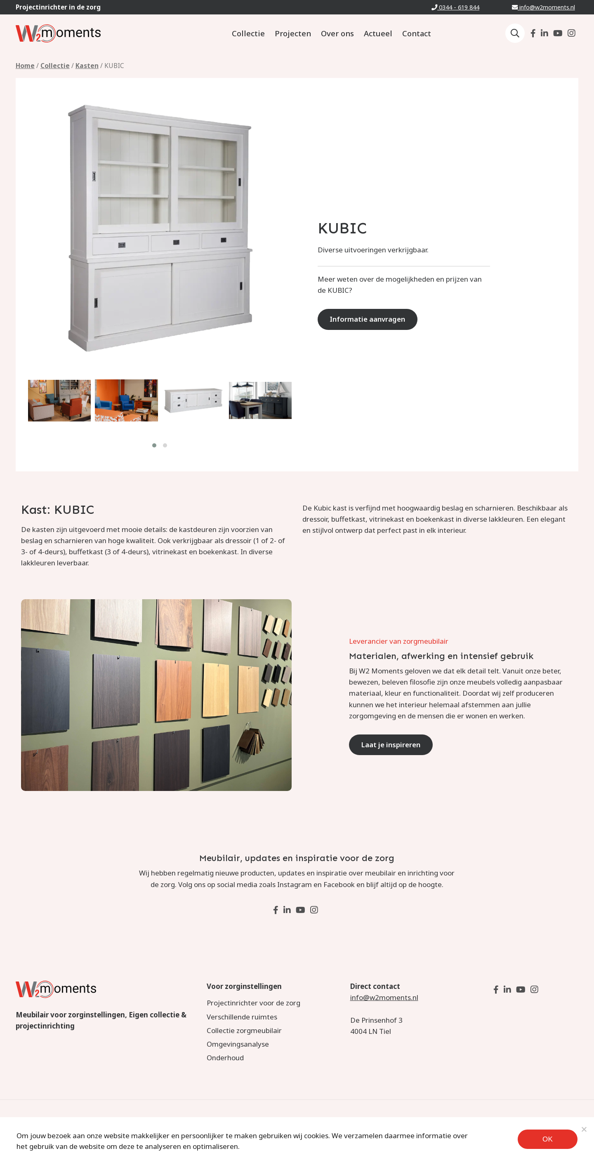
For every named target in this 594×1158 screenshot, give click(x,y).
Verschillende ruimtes (242, 1016)
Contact (416, 33)
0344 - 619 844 (455, 7)
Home (25, 65)
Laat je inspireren (391, 744)
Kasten (87, 65)
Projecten (293, 33)
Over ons (337, 33)
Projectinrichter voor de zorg (253, 1002)
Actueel (378, 33)
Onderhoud (225, 1057)
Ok (547, 1139)
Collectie (248, 33)
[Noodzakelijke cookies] (584, 1129)
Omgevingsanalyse (238, 1044)
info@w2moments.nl (543, 7)
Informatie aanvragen (367, 319)
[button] (154, 445)
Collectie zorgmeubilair (244, 1030)
